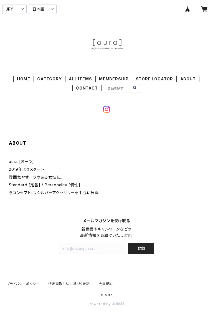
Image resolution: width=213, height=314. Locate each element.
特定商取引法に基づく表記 (69, 284)
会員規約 (106, 284)
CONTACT (87, 88)
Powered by (106, 304)
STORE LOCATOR (154, 78)
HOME (23, 78)
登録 (141, 248)
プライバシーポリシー (23, 284)
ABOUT (188, 78)
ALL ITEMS (80, 78)
